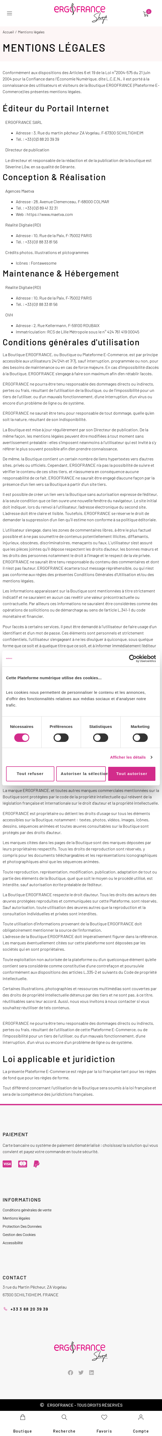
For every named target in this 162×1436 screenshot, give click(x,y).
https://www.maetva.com (50, 214)
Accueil (8, 32)
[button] (10, 13)
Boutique (22, 1431)
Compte (141, 1431)
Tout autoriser (131, 773)
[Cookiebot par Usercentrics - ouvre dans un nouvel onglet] (133, 658)
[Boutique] (22, 1417)
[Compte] (141, 1417)
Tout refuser (30, 773)
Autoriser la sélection (83, 773)
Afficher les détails (128, 757)
